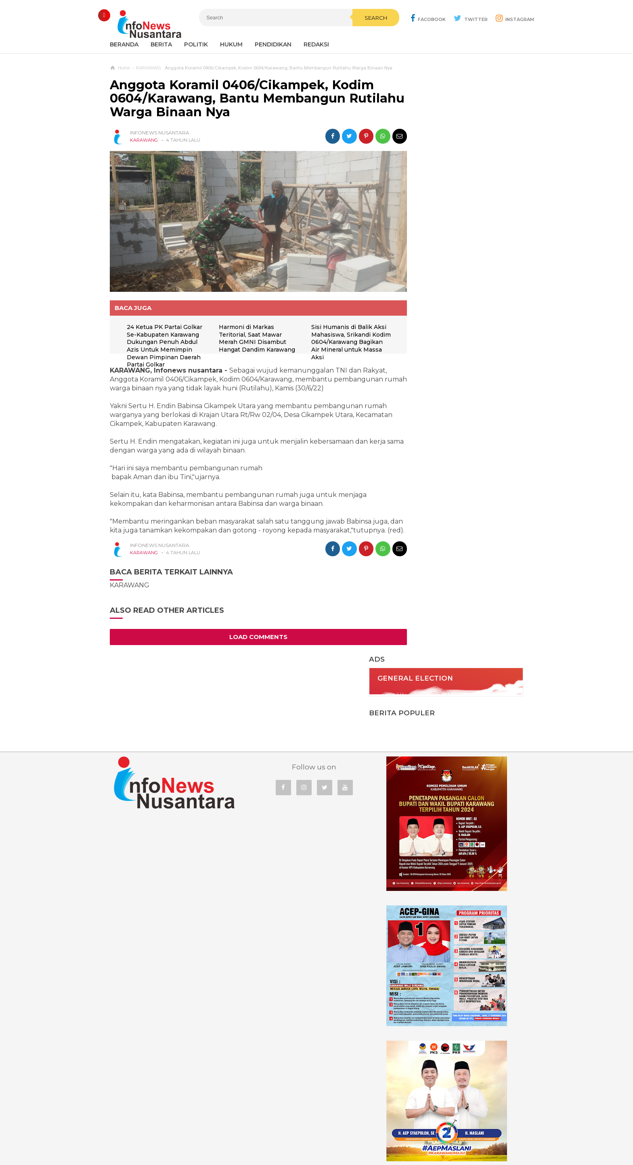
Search (359, 35)
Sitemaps (205, 1132)
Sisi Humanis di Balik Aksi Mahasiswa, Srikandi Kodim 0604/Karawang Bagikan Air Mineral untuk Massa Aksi (341, 335)
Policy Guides (384, 1132)
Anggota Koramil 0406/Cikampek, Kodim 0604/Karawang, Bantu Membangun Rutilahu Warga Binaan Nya (242, 98)
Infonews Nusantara (314, 1145)
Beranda (124, 44)
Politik (196, 44)
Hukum (231, 44)
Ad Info (274, 1132)
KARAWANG (144, 140)
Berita (161, 44)
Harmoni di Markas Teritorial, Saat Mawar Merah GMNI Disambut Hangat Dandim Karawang (250, 335)
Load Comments (251, 639)
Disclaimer (425, 1132)
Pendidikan (273, 44)
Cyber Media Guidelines (325, 1132)
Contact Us (241, 1132)
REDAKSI (316, 44)
